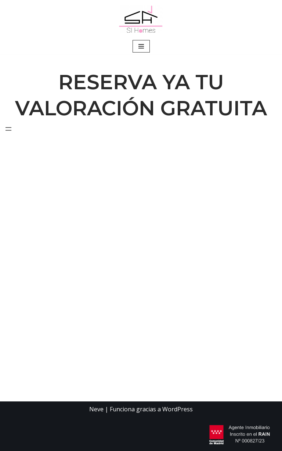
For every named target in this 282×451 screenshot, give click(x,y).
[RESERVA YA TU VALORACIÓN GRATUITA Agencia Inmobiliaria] (141, 19)
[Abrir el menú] (8, 129)
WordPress (177, 409)
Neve (96, 409)
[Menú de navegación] (141, 46)
